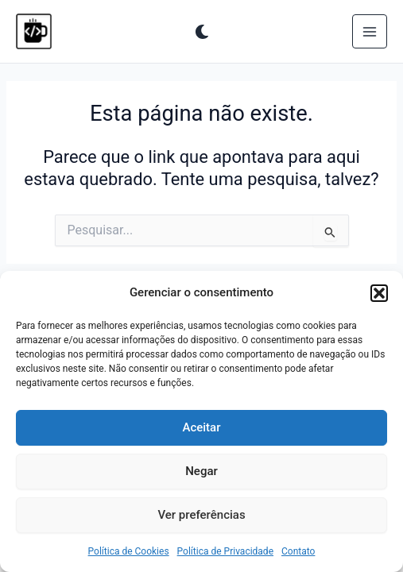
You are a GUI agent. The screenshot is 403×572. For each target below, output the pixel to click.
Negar (201, 471)
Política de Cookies (128, 551)
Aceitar (201, 427)
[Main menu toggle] (369, 31)
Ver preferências (201, 515)
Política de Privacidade (225, 551)
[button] (379, 293)
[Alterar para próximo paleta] (202, 32)
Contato (298, 551)
